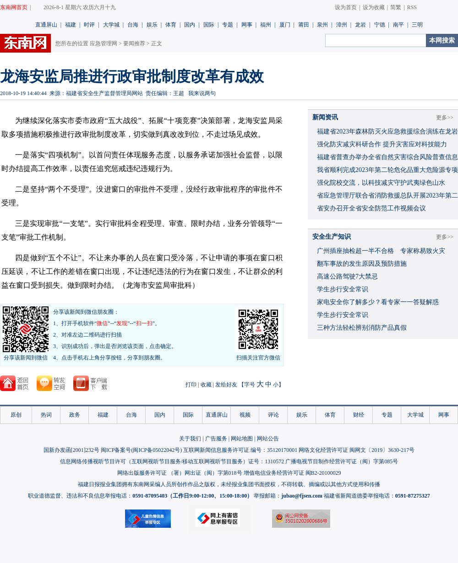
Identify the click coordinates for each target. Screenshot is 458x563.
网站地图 (242, 438)
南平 (398, 24)
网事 (246, 24)
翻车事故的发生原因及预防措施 (362, 263)
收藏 (206, 384)
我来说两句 (202, 93)
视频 (245, 415)
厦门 (284, 24)
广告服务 (216, 438)
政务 (74, 415)
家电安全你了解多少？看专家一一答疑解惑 (378, 302)
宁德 (379, 24)
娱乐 (152, 24)
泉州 (322, 24)
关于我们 (190, 438)
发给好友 (226, 384)
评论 (273, 415)
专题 (227, 24)
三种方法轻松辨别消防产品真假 (362, 327)
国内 (189, 24)
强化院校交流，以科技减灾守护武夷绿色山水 (381, 182)
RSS (412, 7)
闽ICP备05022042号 (156, 450)
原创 (16, 415)
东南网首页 (13, 7)
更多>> (444, 117)
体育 (170, 24)
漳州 (341, 24)
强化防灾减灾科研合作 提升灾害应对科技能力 (382, 144)
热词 (46, 415)
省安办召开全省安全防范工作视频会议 (371, 208)
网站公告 (268, 438)
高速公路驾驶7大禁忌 (347, 276)
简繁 (395, 7)
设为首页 (346, 7)
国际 (208, 24)
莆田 (303, 24)
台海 (132, 24)
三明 (417, 24)
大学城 (111, 24)
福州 (265, 24)
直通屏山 (46, 24)
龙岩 (360, 24)
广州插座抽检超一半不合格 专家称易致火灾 (381, 250)
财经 (358, 415)
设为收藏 (374, 7)
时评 (89, 24)
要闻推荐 (134, 43)
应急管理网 (103, 43)
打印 (190, 384)
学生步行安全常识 (342, 289)
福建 (70, 24)
